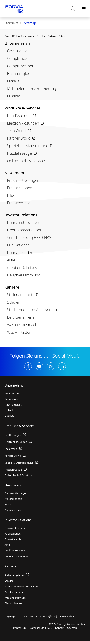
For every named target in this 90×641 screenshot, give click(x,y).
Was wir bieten (19, 332)
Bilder (12, 195)
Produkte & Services (23, 108)
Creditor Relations (22, 267)
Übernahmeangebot (24, 229)
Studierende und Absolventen (32, 309)
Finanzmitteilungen (23, 222)
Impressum (19, 628)
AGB (49, 628)
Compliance (17, 58)
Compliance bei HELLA (26, 65)
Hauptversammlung (23, 275)
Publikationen (18, 245)
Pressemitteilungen (23, 180)
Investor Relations (21, 214)
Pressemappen (19, 187)
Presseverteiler (19, 202)
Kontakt (59, 628)
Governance (17, 50)
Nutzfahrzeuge (22, 153)
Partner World (21, 138)
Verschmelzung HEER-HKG (29, 237)
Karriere (12, 287)
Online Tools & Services (26, 160)
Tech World (19, 130)
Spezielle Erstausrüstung (30, 145)
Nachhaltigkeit (19, 73)
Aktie (11, 260)
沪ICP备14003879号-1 (61, 616)
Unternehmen (17, 43)
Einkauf (13, 81)
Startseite (12, 23)
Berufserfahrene (20, 317)
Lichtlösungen (21, 115)
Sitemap (30, 23)
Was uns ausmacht (23, 324)
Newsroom (14, 172)
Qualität (13, 96)
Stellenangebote (23, 294)
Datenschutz (36, 628)
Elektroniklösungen (25, 123)
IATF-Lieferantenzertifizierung (31, 88)
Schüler (13, 302)
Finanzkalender (19, 252)
